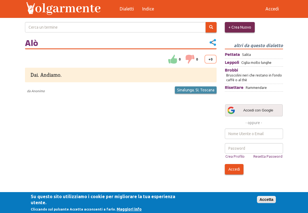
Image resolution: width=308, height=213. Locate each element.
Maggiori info (129, 209)
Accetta (266, 199)
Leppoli (232, 62)
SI (196, 90)
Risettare (234, 87)
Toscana (207, 90)
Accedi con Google (250, 110)
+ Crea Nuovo (239, 27)
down (190, 59)
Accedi (234, 169)
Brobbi (231, 70)
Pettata (232, 54)
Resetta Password (267, 156)
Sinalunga (185, 90)
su (172, 59)
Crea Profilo (235, 156)
